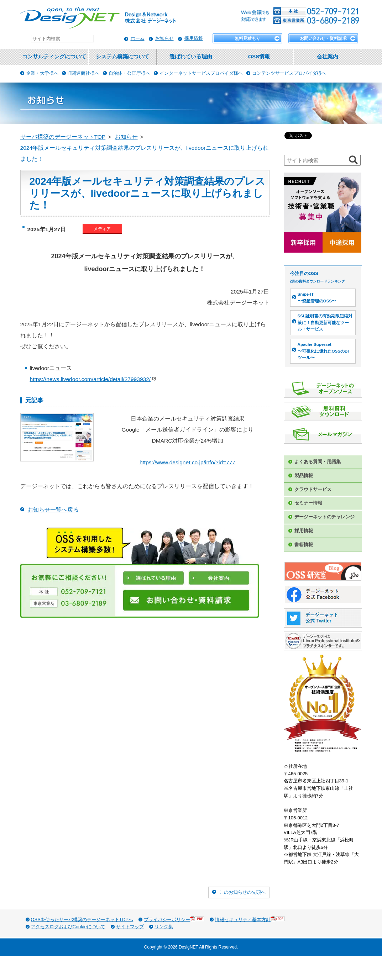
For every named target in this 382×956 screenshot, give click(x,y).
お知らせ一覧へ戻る (53, 510)
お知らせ (164, 38)
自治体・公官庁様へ (129, 73)
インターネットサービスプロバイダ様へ (201, 73)
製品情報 (303, 475)
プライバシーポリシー (174, 919)
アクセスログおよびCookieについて (68, 926)
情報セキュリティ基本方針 (250, 919)
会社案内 (327, 56)
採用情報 (193, 38)
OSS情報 (259, 56)
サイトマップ (130, 926)
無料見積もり (247, 38)
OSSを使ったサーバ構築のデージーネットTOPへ (82, 919)
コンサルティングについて (54, 56)
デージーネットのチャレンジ (324, 516)
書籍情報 (303, 544)
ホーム (138, 38)
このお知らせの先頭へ (242, 892)
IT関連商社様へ (84, 73)
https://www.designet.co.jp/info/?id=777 (187, 462)
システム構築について (122, 56)
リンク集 (164, 926)
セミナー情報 (308, 503)
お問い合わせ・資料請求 (323, 38)
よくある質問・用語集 (317, 461)
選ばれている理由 (190, 56)
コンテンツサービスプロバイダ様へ (289, 73)
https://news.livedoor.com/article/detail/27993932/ (93, 379)
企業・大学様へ (42, 73)
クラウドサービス (312, 489)
